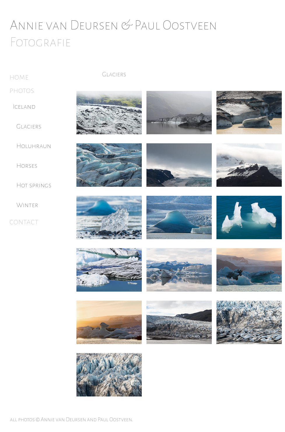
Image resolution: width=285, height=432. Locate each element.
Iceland (24, 106)
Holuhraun (33, 145)
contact (24, 221)
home (19, 77)
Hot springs (33, 185)
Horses (26, 165)
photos (21, 90)
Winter (27, 205)
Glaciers (28, 126)
